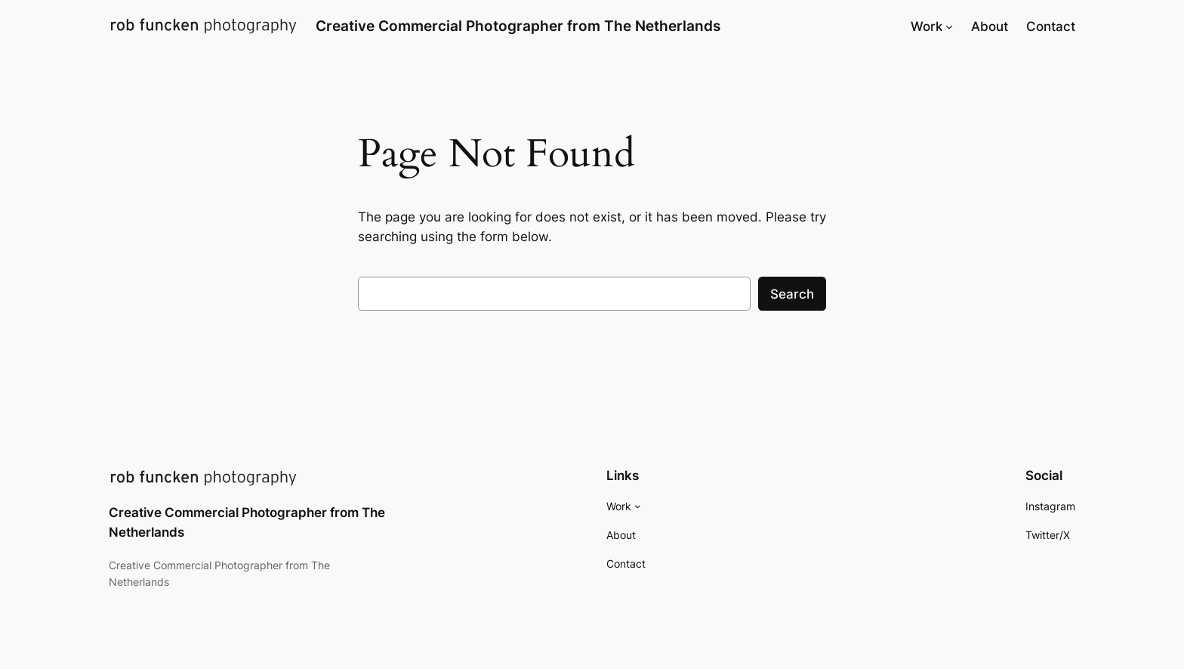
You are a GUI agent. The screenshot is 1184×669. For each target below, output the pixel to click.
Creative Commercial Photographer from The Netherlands (518, 26)
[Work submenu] (949, 26)
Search (792, 294)
